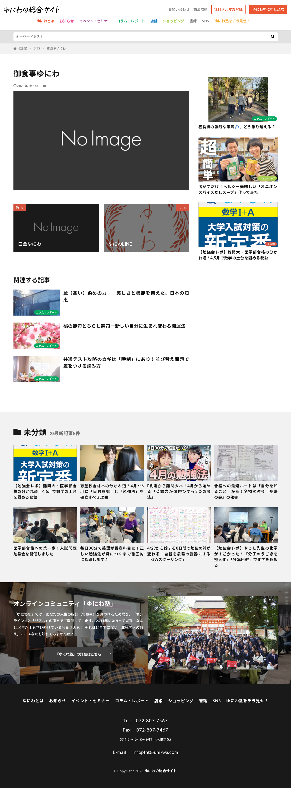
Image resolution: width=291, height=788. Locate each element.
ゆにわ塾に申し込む (268, 9)
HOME (22, 48)
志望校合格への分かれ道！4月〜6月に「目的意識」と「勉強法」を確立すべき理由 (112, 492)
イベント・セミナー (95, 21)
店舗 (153, 21)
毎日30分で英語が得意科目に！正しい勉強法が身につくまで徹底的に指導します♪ (112, 554)
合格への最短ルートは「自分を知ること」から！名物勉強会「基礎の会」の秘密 (246, 492)
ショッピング (173, 21)
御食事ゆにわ (56, 48)
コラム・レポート (131, 21)
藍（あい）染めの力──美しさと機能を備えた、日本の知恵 (126, 296)
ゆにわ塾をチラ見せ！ (232, 21)
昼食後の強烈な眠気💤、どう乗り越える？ (237, 127)
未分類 (271, 243)
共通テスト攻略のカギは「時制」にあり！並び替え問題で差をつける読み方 (126, 362)
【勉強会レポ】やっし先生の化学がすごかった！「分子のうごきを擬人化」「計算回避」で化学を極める (246, 557)
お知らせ (67, 21)
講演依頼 (200, 9)
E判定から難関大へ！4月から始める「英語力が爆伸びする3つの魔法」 (179, 492)
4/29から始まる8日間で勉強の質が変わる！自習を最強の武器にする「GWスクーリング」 (179, 554)
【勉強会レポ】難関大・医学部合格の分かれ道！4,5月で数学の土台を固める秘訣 (238, 255)
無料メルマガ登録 (228, 9)
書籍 (193, 21)
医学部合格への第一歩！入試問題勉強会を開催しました (45, 551)
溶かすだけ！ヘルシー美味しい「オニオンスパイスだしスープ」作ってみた (238, 189)
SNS (205, 21)
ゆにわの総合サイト (160, 771)
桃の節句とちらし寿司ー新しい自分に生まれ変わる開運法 (124, 326)
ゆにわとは (45, 21)
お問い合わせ (179, 9)
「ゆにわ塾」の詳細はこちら (78, 654)
